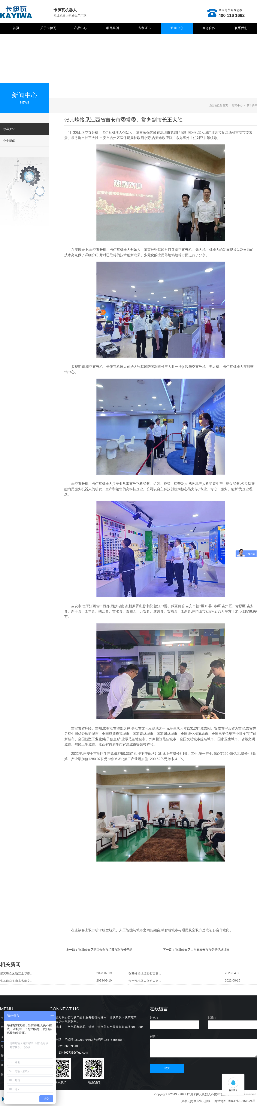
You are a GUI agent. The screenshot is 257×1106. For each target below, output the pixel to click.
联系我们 (241, 28)
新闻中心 (176, 28)
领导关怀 (9, 129)
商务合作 (208, 28)
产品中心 (80, 28)
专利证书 (144, 28)
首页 (16, 28)
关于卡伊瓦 (48, 28)
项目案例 (112, 28)
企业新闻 (9, 140)
